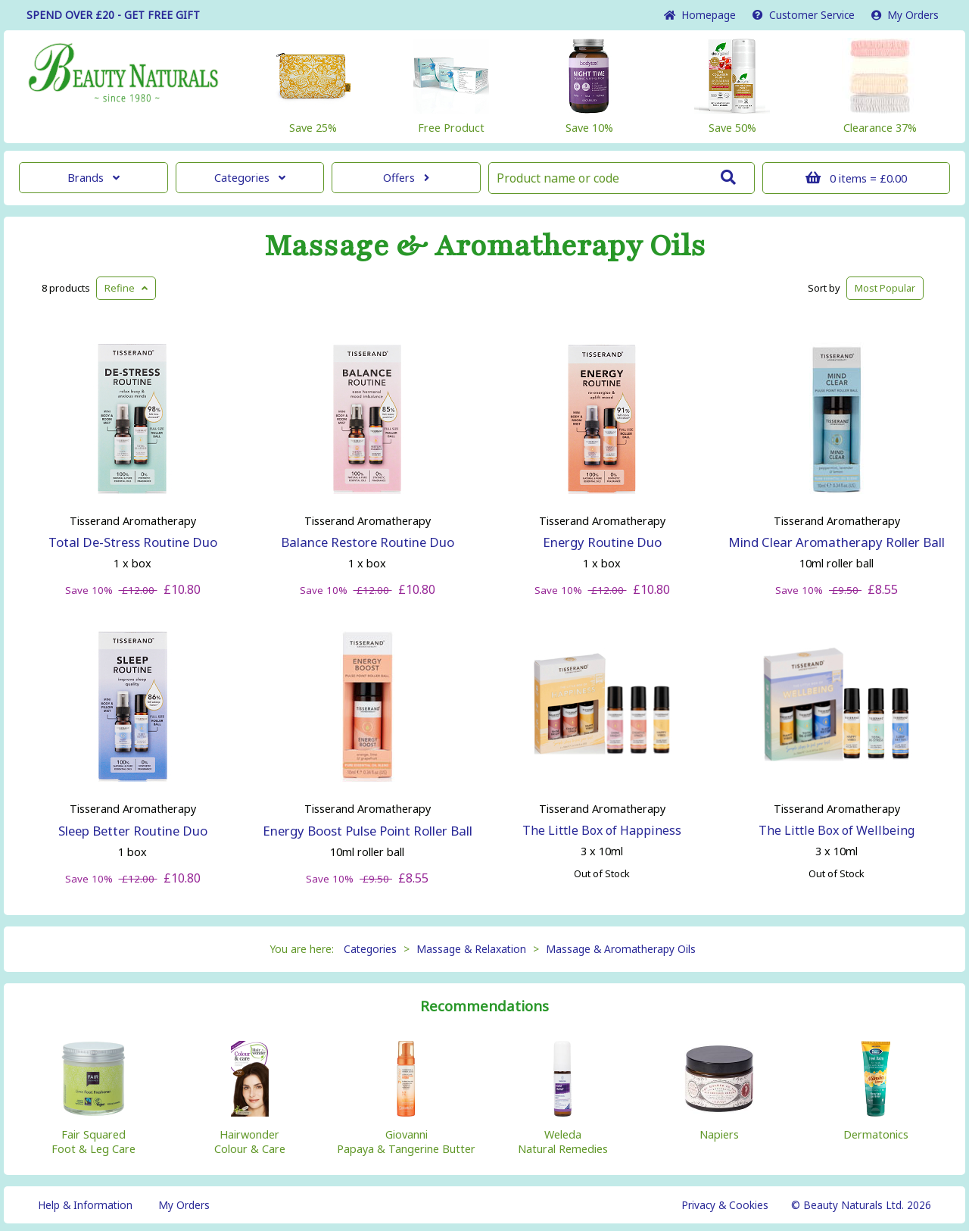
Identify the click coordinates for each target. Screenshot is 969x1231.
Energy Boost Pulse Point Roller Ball (367, 830)
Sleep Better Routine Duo (132, 830)
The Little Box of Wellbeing (836, 830)
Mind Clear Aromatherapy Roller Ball (836, 542)
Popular (885, 288)
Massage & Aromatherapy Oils (485, 246)
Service (803, 15)
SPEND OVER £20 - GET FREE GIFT (113, 15)
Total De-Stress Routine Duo (132, 542)
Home (700, 15)
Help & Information (85, 1205)
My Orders (905, 15)
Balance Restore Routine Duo (367, 542)
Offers (406, 177)
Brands (93, 177)
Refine (126, 288)
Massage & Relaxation (471, 949)
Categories (249, 177)
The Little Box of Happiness (601, 830)
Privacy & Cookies (724, 1205)
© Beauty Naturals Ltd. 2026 (861, 1205)
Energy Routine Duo (602, 542)
